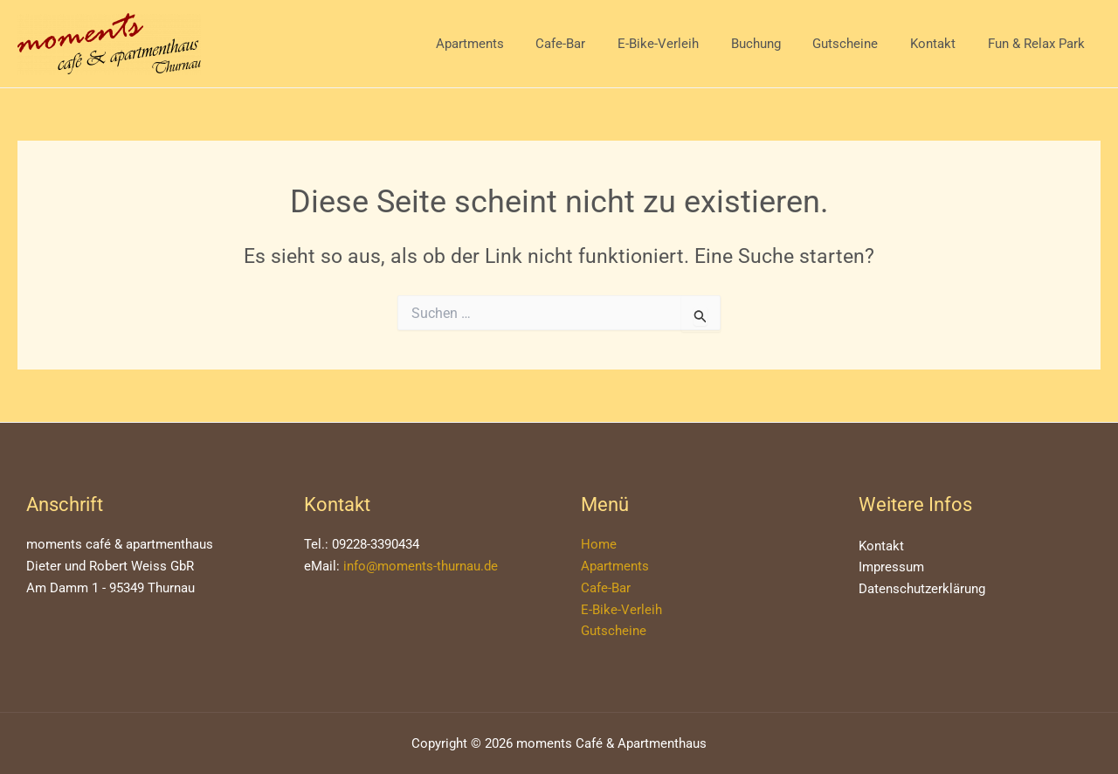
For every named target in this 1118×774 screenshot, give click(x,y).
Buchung (776, 44)
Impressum (891, 567)
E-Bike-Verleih (684, 44)
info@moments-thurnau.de (420, 566)
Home (599, 544)
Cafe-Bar (593, 44)
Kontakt (941, 44)
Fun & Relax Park (1038, 44)
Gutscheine (860, 44)
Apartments (507, 44)
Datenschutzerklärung (922, 589)
